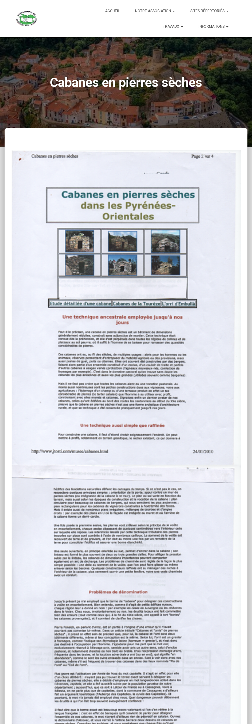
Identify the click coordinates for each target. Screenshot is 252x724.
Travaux (173, 26)
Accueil (112, 11)
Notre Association (155, 11)
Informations (213, 26)
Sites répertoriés (209, 11)
